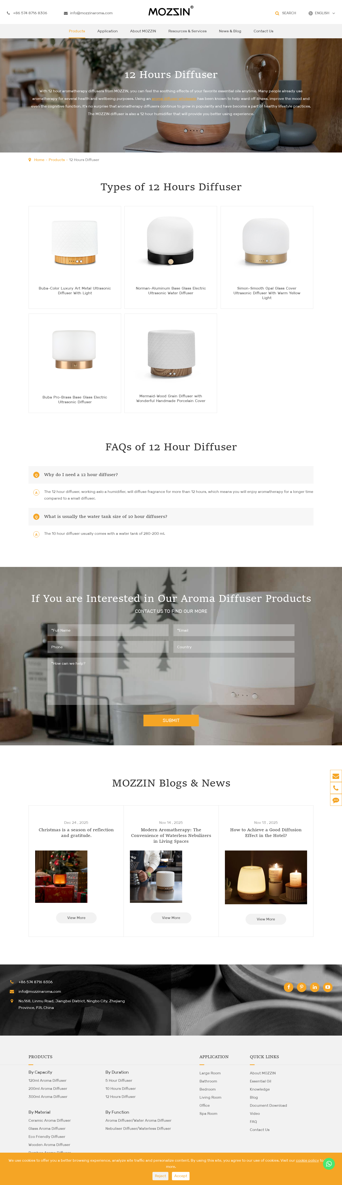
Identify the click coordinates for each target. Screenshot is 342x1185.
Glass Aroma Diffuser (47, 1128)
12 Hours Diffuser (84, 159)
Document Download (268, 1105)
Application (107, 33)
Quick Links (264, 1056)
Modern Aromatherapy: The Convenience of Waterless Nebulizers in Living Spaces (171, 835)
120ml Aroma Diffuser (47, 1080)
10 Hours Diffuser (120, 1088)
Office (205, 1105)
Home (39, 159)
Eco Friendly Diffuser (46, 1136)
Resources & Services (187, 33)
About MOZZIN (143, 33)
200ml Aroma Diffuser (47, 1088)
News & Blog (230, 33)
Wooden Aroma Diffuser (49, 1144)
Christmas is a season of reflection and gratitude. (76, 833)
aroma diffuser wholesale (174, 98)
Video (255, 1113)
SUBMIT (171, 720)
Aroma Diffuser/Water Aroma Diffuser (138, 1120)
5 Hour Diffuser (118, 1080)
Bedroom (208, 1089)
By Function (117, 1111)
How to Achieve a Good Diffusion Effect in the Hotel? (266, 833)
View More (76, 917)
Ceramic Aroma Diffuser (49, 1120)
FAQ (253, 1121)
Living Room (210, 1097)
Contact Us (263, 33)
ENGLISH (322, 13)
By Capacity (40, 1071)
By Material (39, 1111)
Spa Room (208, 1113)
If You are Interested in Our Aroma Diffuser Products (171, 599)
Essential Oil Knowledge (260, 1084)
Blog (254, 1097)
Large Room (210, 1072)
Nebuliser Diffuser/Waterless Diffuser (138, 1128)
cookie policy (307, 1160)
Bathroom (208, 1080)
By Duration (117, 1071)
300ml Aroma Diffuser (47, 1096)
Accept (180, 1176)
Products (77, 33)
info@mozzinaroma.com (88, 13)
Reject (160, 1176)
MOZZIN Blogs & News (171, 783)
